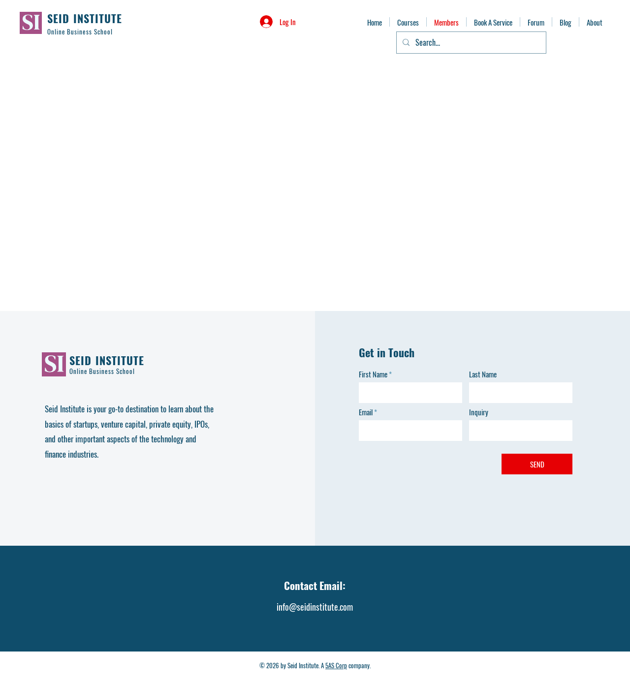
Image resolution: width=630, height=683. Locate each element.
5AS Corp (336, 665)
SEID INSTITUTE (84, 18)
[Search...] (470, 42)
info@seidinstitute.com (315, 606)
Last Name (483, 374)
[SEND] (537, 464)
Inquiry (478, 412)
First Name (373, 374)
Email (366, 412)
